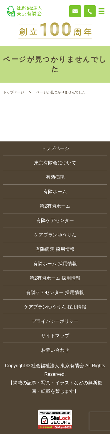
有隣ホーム (55, 191)
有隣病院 (55, 177)
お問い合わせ (55, 350)
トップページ (13, 92)
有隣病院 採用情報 (54, 249)
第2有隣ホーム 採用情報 (55, 278)
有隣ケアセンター (55, 220)
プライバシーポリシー (55, 321)
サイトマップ (55, 335)
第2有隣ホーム (55, 205)
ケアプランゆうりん (55, 234)
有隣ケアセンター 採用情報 (55, 292)
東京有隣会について (55, 162)
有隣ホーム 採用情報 (55, 263)
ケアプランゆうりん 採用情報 (55, 306)
